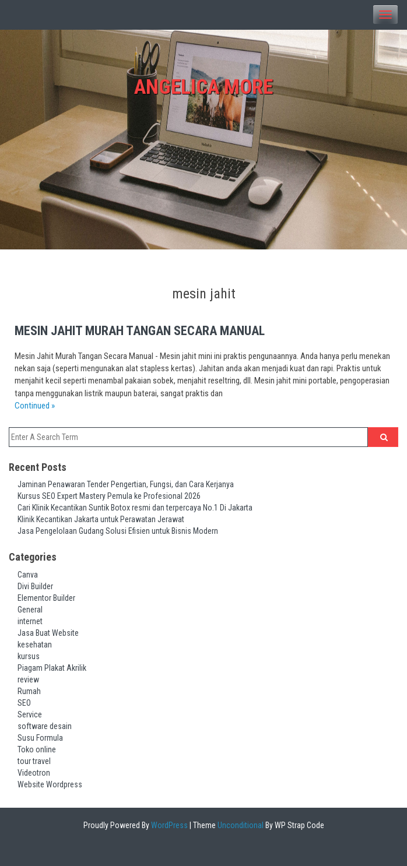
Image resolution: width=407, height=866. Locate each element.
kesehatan (34, 644)
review (28, 679)
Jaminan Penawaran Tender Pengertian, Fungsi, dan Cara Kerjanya (125, 484)
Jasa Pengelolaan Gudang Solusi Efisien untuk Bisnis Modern (117, 531)
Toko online (36, 749)
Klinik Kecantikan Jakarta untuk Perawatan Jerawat (100, 519)
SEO (24, 702)
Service (29, 714)
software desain (44, 726)
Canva (27, 574)
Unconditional (240, 825)
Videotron (33, 772)
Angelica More (203, 87)
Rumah (29, 691)
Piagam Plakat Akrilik (51, 668)
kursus (28, 656)
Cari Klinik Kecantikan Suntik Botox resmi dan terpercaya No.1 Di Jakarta (134, 507)
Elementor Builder (46, 598)
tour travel (34, 761)
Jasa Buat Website (48, 633)
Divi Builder (35, 586)
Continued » (35, 405)
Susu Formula (40, 737)
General (30, 609)
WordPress (168, 825)
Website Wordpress (49, 784)
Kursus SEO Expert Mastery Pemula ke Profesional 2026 (109, 496)
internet (30, 621)
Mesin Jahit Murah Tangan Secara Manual (140, 330)
